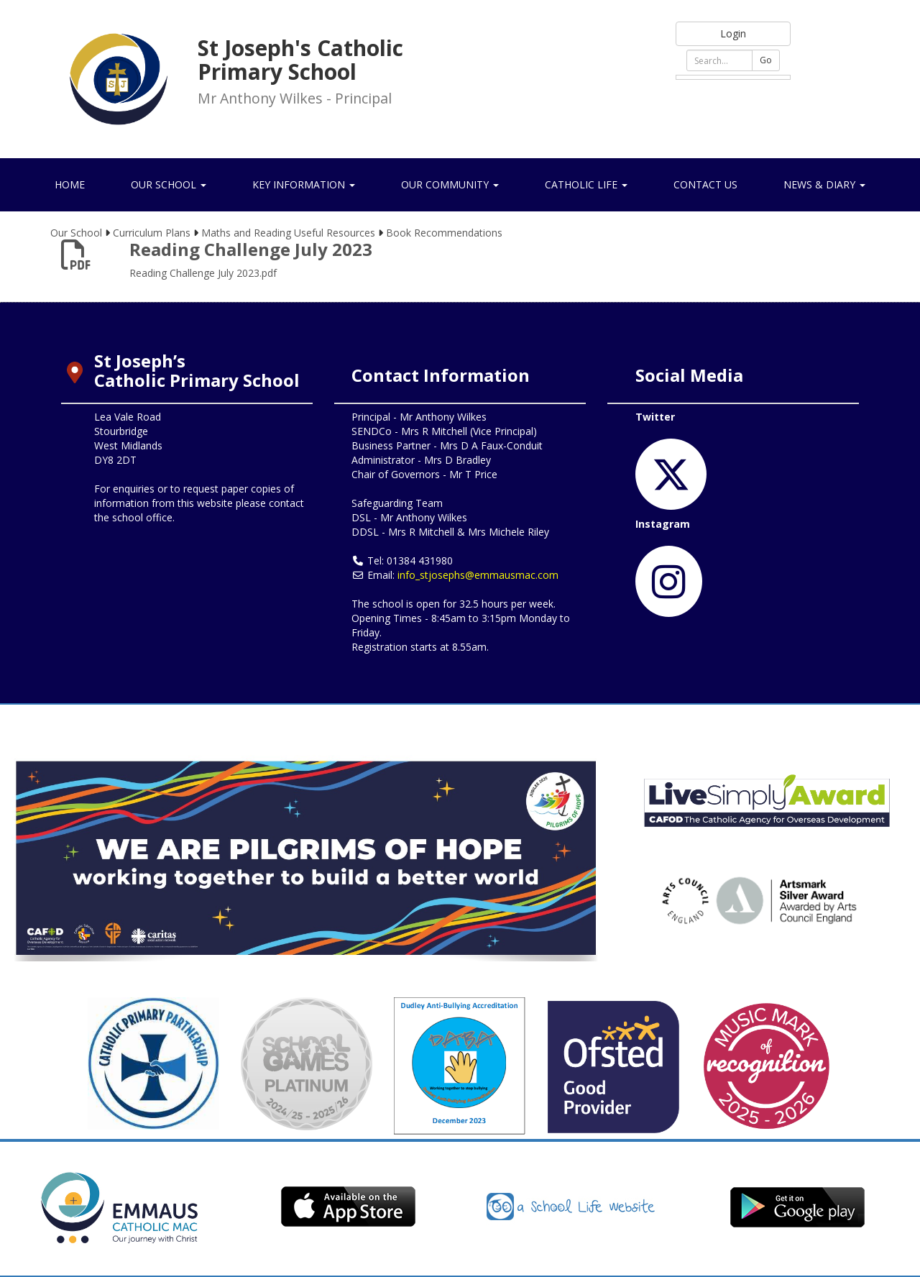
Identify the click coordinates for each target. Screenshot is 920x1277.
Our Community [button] (450, 184)
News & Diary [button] (824, 184)
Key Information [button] (303, 184)
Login (733, 33)
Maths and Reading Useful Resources (288, 232)
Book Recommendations (444, 232)
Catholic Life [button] (586, 184)
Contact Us (705, 184)
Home (70, 184)
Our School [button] (168, 184)
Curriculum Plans (151, 232)
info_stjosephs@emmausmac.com (477, 575)
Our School (76, 232)
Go (766, 60)
